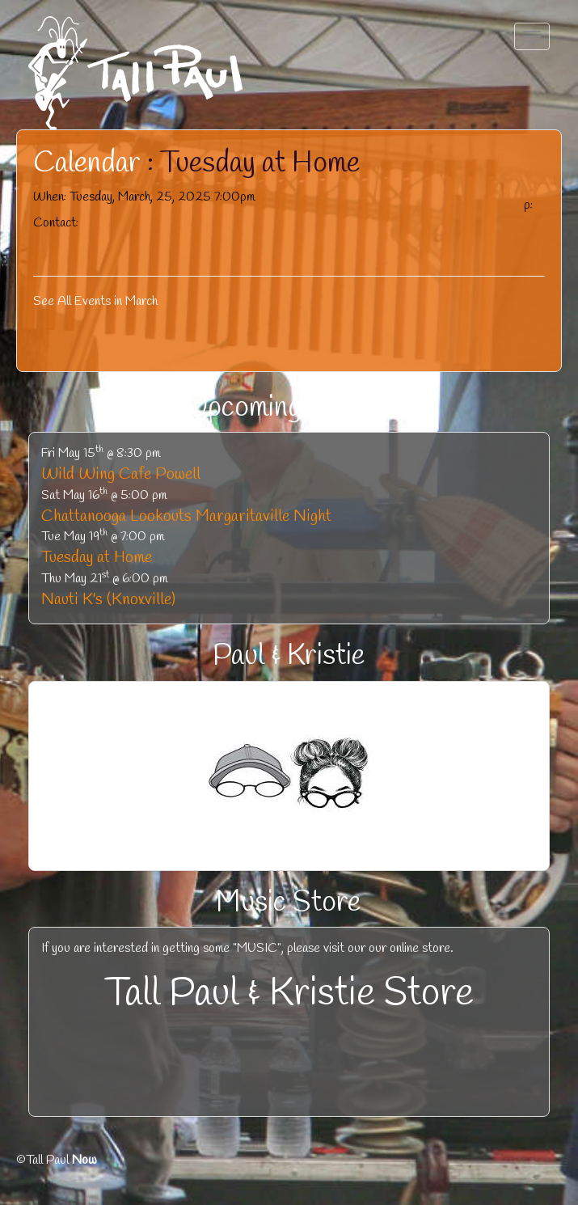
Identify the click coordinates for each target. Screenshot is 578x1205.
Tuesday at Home (96, 558)
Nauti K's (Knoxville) (108, 600)
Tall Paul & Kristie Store (289, 994)
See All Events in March (95, 301)
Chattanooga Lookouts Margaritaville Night (186, 516)
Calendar (87, 163)
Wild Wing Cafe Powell (120, 474)
